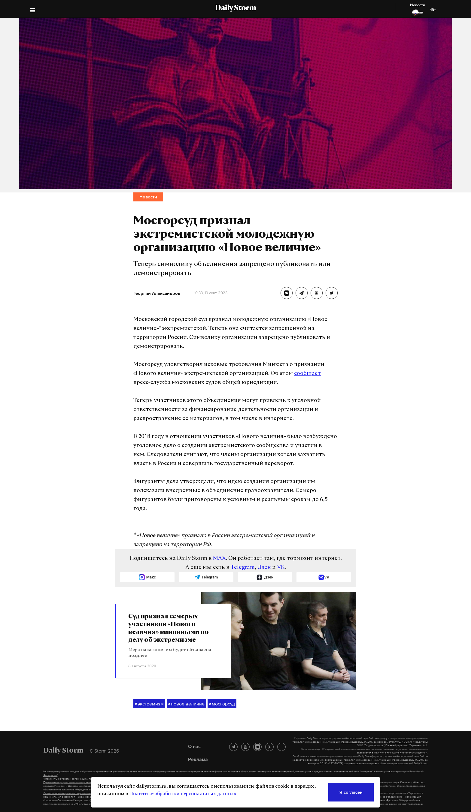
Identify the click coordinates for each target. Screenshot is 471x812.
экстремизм (149, 704)
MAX (219, 558)
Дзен (264, 567)
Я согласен (351, 792)
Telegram (243, 567)
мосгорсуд (222, 704)
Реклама (198, 759)
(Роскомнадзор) (350, 741)
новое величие (186, 704)
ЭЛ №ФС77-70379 (400, 741)
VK (281, 567)
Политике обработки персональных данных (182, 794)
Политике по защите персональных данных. (401, 752)
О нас (194, 746)
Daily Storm (235, 8)
